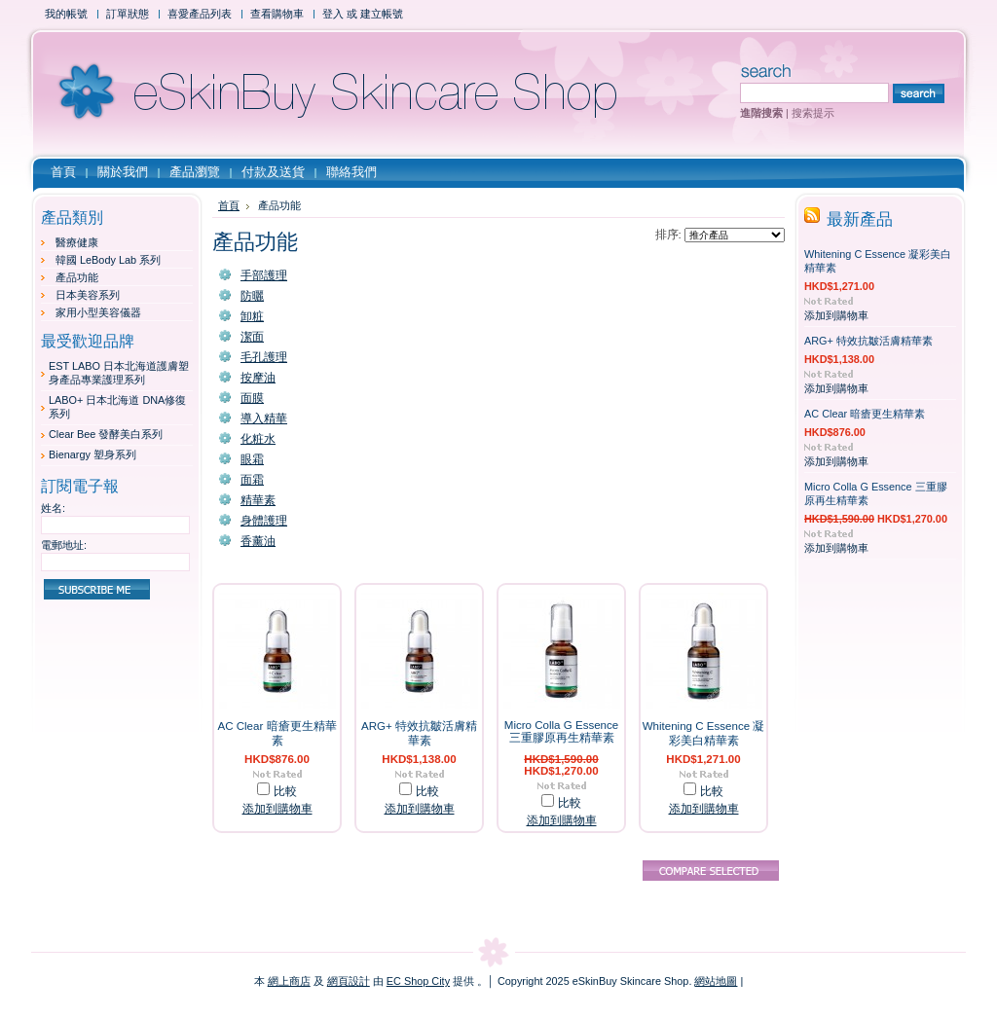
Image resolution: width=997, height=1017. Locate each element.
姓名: (53, 508)
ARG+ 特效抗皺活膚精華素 (868, 340)
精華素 (258, 500)
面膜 (252, 398)
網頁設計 (348, 981)
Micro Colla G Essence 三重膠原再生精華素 (561, 731)
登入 (333, 13)
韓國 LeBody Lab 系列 (108, 260)
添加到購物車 (277, 809)
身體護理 (263, 520)
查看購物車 (277, 13)
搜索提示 (813, 113)
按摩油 (258, 377)
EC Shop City (418, 981)
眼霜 (252, 459)
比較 (285, 791)
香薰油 (258, 541)
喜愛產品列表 (199, 13)
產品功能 (76, 277)
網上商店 (289, 981)
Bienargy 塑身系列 (92, 454)
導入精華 (263, 418)
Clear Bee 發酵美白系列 (106, 434)
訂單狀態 (127, 13)
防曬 (252, 296)
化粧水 (258, 439)
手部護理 (263, 275)
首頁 (229, 205)
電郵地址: (64, 545)
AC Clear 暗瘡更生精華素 (864, 413)
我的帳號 (66, 13)
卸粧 (252, 316)
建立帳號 (381, 13)
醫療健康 (76, 242)
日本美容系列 (87, 295)
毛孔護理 (263, 357)
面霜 (252, 480)
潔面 (252, 337)
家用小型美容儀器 (98, 312)
